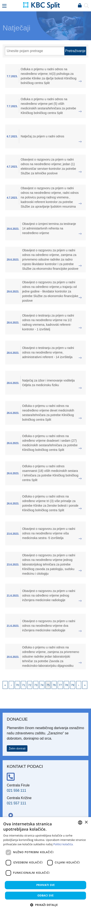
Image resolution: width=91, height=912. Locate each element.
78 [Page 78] (66, 685)
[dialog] (45, 864)
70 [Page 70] (17, 685)
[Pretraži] (34, 51)
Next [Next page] (78, 685)
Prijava (79, 5)
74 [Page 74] (41, 685)
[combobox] (80, 822)
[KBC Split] (41, 5)
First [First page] (5, 685)
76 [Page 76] (54, 685)
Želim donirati (17, 748)
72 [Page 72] (29, 685)
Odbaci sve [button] (45, 895)
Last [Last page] (84, 685)
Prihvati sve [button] (45, 885)
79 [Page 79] (72, 685)
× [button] (86, 822)
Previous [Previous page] (11, 685)
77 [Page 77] (60, 685)
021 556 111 (16, 790)
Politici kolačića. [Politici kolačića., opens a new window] (63, 844)
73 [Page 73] (35, 685)
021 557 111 (16, 803)
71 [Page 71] (23, 685)
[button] (45, 905)
